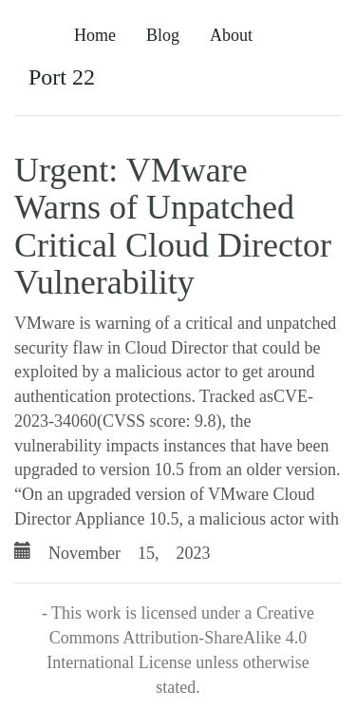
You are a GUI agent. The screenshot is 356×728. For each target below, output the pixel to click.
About (231, 35)
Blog (162, 35)
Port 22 (61, 77)
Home (95, 35)
